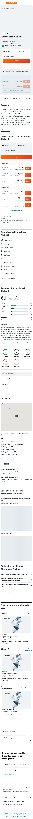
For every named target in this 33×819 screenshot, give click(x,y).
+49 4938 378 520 (7, 43)
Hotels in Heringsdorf (10, 774)
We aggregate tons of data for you (17, 801)
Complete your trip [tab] (9, 764)
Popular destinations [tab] (24, 764)
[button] (3, 3)
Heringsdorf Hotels (21, 816)
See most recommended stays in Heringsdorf (25, 687)
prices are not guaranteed (9, 792)
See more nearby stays (25, 613)
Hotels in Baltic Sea (9, 816)
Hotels (15, 813)
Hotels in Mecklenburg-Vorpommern (21, 814)
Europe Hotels (22, 813)
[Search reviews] (18, 373)
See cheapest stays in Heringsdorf (25, 649)
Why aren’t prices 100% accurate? (17, 804)
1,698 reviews (16, 46)
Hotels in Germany (5, 814)
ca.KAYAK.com (8, 813)
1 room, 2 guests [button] (8, 56)
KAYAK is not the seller (17, 798)
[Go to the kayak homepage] (11, 3)
